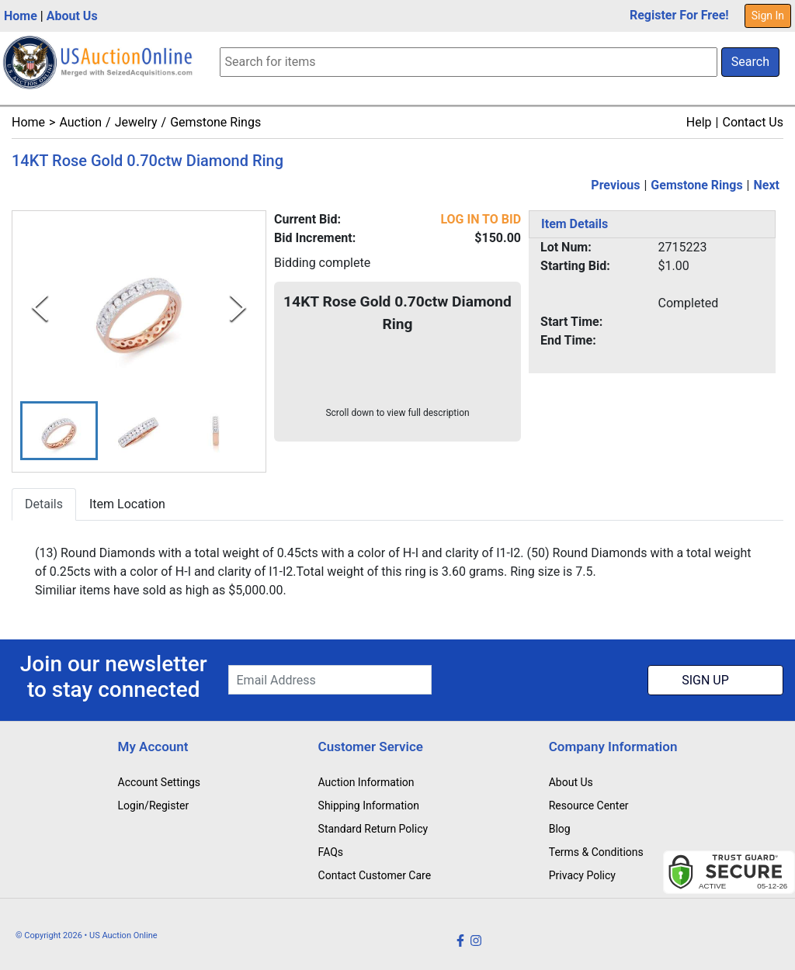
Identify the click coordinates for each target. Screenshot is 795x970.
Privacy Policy (582, 875)
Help (699, 122)
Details (44, 504)
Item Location (127, 504)
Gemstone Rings (215, 122)
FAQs (331, 852)
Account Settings (159, 782)
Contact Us (752, 122)
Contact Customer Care (375, 875)
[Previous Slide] (40, 308)
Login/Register (153, 805)
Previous (615, 185)
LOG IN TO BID (480, 219)
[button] (59, 431)
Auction (80, 122)
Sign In (768, 15)
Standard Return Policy (373, 829)
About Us (72, 16)
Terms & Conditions (596, 852)
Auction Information (366, 782)
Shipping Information (368, 805)
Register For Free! (679, 15)
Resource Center (589, 805)
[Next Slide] (238, 308)
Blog (560, 829)
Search (750, 61)
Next (766, 185)
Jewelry (136, 122)
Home (20, 16)
